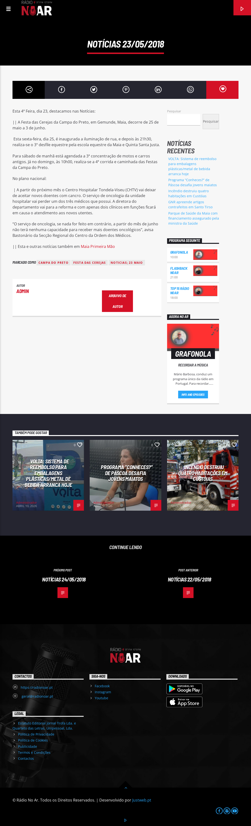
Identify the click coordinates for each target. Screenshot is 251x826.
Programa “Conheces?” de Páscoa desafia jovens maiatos (126, 473)
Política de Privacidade (36, 734)
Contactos (26, 758)
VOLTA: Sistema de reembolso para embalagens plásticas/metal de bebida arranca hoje (48, 473)
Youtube (101, 698)
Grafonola (179, 252)
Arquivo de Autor (117, 301)
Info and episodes (193, 394)
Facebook (102, 686)
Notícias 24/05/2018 (64, 579)
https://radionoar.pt (37, 687)
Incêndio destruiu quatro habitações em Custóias (202, 473)
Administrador (26, 502)
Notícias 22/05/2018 (189, 579)
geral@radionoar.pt (37, 696)
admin (22, 291)
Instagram (103, 692)
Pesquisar (174, 111)
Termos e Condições (34, 752)
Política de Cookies (33, 740)
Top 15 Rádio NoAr (179, 290)
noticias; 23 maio (127, 263)
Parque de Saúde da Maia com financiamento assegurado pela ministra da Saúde (193, 218)
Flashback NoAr (179, 270)
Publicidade (27, 746)
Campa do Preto (53, 263)
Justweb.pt (141, 800)
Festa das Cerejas (89, 263)
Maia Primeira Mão (98, 246)
